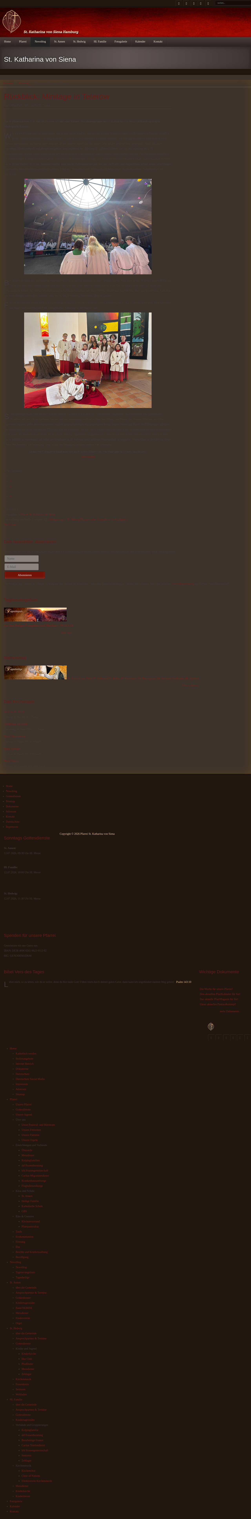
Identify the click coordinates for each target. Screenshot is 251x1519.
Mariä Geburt (11, 761)
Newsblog (24, 83)
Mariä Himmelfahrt (14, 736)
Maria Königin (12, 748)
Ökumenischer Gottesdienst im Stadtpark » (103, 519)
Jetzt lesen (66, 632)
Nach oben (10, 524)
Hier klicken (88, 456)
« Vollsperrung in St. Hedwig (63, 519)
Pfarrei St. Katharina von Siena (38, 514)
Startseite (8, 83)
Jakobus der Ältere (14, 711)
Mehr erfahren (190, 685)
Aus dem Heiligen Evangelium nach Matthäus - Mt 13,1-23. (38, 625)
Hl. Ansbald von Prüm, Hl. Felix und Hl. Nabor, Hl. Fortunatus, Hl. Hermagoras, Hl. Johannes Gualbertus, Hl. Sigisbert (133, 678)
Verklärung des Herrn (16, 724)
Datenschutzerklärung (183, 583)
